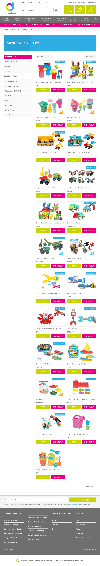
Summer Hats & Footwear (13, 533)
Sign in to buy (58, 90)
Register (80, 11)
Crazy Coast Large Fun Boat (77, 364)
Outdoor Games (11, 81)
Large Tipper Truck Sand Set (46, 188)
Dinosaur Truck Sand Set (45, 258)
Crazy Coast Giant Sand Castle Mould (81, 399)
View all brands (33, 539)
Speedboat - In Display (44, 364)
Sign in (69, 11)
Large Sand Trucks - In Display (78, 152)
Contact (81, 3)
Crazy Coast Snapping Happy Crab (48, 329)
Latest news (91, 3)
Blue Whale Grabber (74, 293)
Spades (8, 71)
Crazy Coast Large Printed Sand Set (80, 82)
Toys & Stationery (10, 542)
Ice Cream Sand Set (74, 117)
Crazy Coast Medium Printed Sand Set (50, 223)
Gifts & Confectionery (36, 531)
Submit (55, 10)
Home (6, 29)
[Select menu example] (90, 56)
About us (72, 3)
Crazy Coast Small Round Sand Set (48, 82)
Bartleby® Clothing (11, 525)
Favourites (79, 533)
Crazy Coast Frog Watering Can (78, 434)
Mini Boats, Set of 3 (43, 399)
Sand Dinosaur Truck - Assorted (78, 188)
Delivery (55, 525)
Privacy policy (72, 504)
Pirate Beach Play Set (74, 258)
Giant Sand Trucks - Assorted (77, 223)
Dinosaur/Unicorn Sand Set (46, 117)
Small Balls (9, 96)
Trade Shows (56, 529)
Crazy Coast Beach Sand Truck (47, 152)
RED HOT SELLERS (10, 520)
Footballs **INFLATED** (14, 91)
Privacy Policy (8, 549)
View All (8, 115)
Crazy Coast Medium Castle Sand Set (49, 470)
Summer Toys (14, 29)
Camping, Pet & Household (13, 538)
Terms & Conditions (83, 538)
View (43, 90)
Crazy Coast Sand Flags (44, 434)
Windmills (8, 105)
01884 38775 (27, 3)
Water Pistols (10, 110)
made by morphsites (89, 549)
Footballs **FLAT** (12, 86)
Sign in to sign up (82, 500)
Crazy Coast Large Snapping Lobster (49, 293)
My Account (80, 525)
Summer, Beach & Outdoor (13, 529)
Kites (7, 100)
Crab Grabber (72, 329)
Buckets (8, 66)
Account (91, 11)
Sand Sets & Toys (26, 29)
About (54, 520)
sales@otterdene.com (45, 3)
